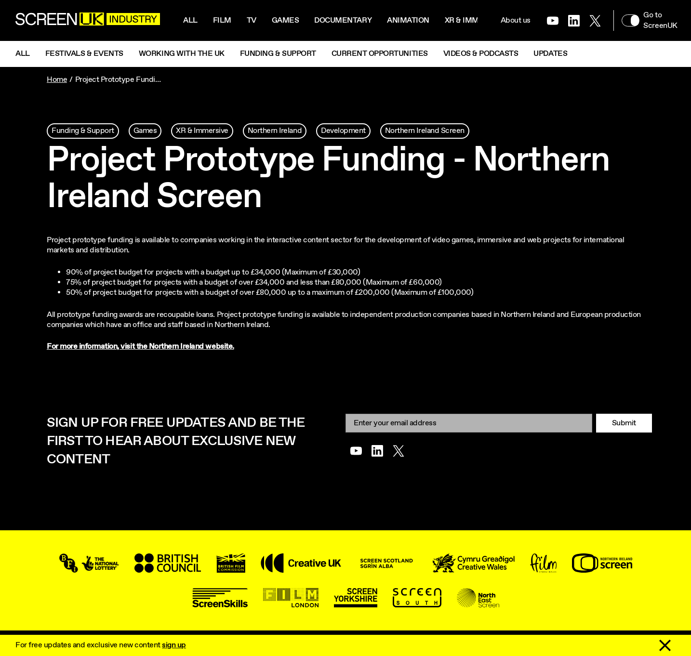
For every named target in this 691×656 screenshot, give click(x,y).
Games (285, 20)
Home (57, 80)
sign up (174, 645)
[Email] (469, 423)
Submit (624, 423)
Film (222, 20)
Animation (408, 20)
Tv (251, 20)
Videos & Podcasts (480, 54)
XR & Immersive (475, 20)
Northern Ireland (275, 131)
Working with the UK (182, 54)
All (190, 20)
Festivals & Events (84, 54)
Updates (550, 54)
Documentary (343, 20)
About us (516, 20)
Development (343, 131)
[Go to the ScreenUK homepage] (87, 20)
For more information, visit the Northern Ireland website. (140, 346)
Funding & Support (278, 54)
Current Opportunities (380, 54)
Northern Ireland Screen (425, 131)
